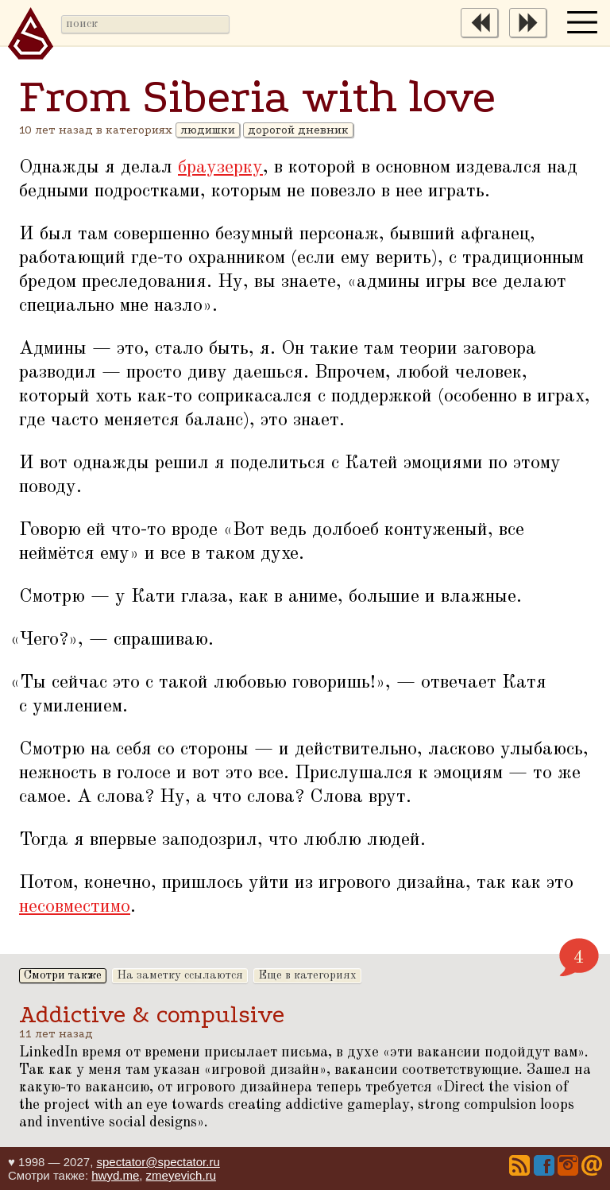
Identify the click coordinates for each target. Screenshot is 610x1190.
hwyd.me (115, 1175)
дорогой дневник (298, 130)
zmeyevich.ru (181, 1175)
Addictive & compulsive (151, 1015)
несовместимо (74, 907)
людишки (207, 130)
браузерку (220, 167)
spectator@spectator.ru (157, 1162)
